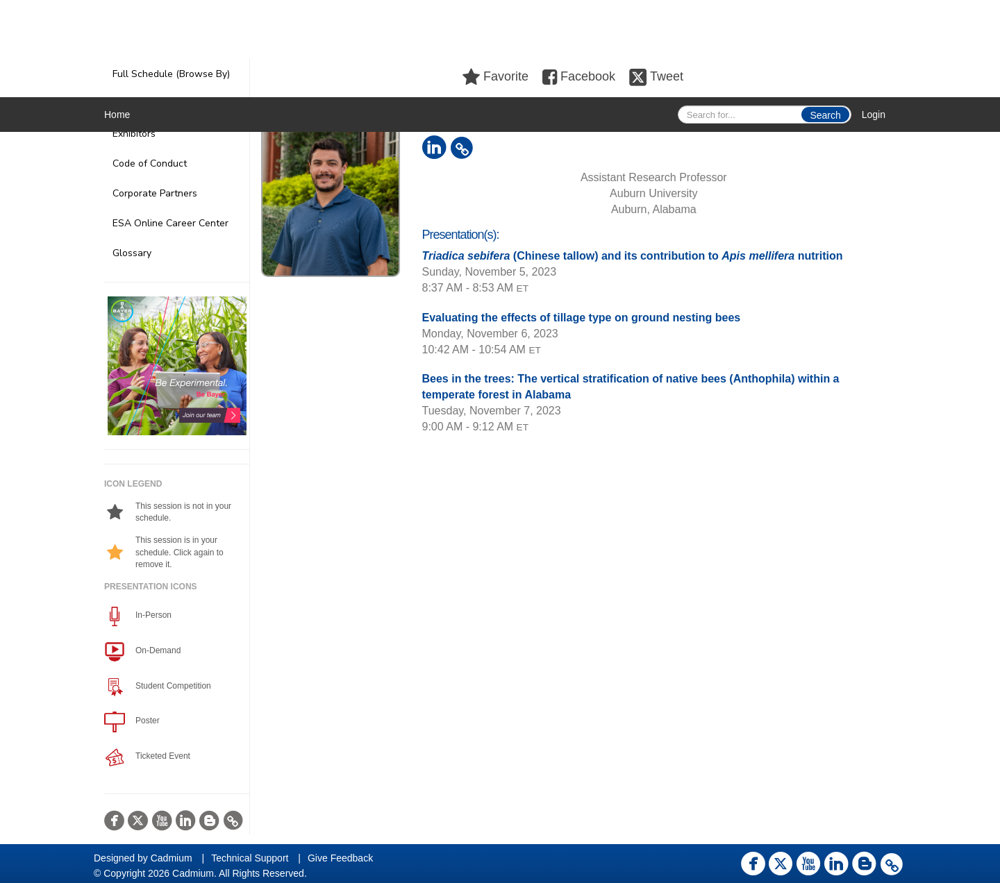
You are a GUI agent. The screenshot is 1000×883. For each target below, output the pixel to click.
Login (873, 114)
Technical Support (249, 858)
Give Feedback (340, 858)
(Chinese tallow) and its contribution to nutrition (632, 256)
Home (117, 114)
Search (825, 115)
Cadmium (171, 858)
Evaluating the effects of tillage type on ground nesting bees (581, 317)
